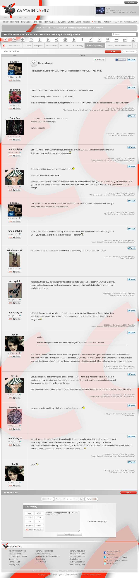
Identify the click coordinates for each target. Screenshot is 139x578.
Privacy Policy (15, 565)
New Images (50, 22)
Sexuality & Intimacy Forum (65, 34)
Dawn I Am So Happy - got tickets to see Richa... (121, 10)
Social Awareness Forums (34, 34)
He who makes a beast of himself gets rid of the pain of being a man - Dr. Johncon (69, 28)
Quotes (71, 22)
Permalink (131, 76)
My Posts (96, 22)
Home (5, 22)
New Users (61, 22)
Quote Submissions (77, 562)
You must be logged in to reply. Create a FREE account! (62, 521)
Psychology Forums (78, 556)
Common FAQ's (15, 554)
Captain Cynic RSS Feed (117, 560)
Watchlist (107, 22)
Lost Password (42, 562)
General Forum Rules (44, 551)
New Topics (26, 22)
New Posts (14, 22)
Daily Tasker (112, 564)
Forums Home (11, 34)
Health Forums (76, 559)
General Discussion (77, 551)
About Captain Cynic (17, 551)
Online (78, 22)
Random (86, 22)
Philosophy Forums (77, 554)
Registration (40, 559)
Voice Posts (37, 22)
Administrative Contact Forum (48, 556)
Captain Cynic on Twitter (117, 557)
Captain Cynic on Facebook (113, 552)
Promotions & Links (77, 565)
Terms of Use (14, 562)
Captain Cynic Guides (18, 556)
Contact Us (13, 559)
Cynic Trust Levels (43, 554)
